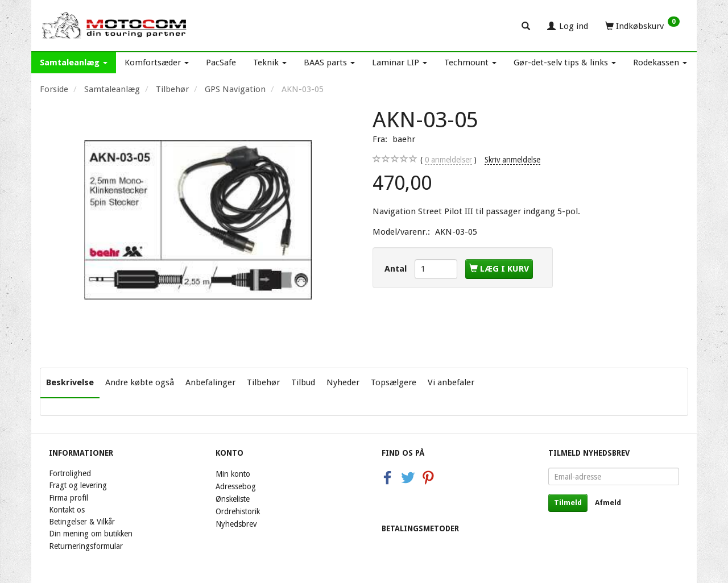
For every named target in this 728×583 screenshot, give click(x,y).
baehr (403, 139)
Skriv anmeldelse (512, 159)
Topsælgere (393, 382)
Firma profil (68, 497)
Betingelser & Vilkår (82, 521)
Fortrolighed (70, 473)
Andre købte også (139, 382)
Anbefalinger (210, 382)
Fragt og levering (78, 485)
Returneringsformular (86, 546)
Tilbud (303, 382)
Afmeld (608, 502)
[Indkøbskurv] (642, 25)
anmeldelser (448, 160)
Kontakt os (67, 509)
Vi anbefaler (451, 382)
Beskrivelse (70, 382)
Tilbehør (263, 382)
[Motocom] (114, 25)
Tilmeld (568, 502)
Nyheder (342, 382)
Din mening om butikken (91, 533)
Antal (396, 269)
